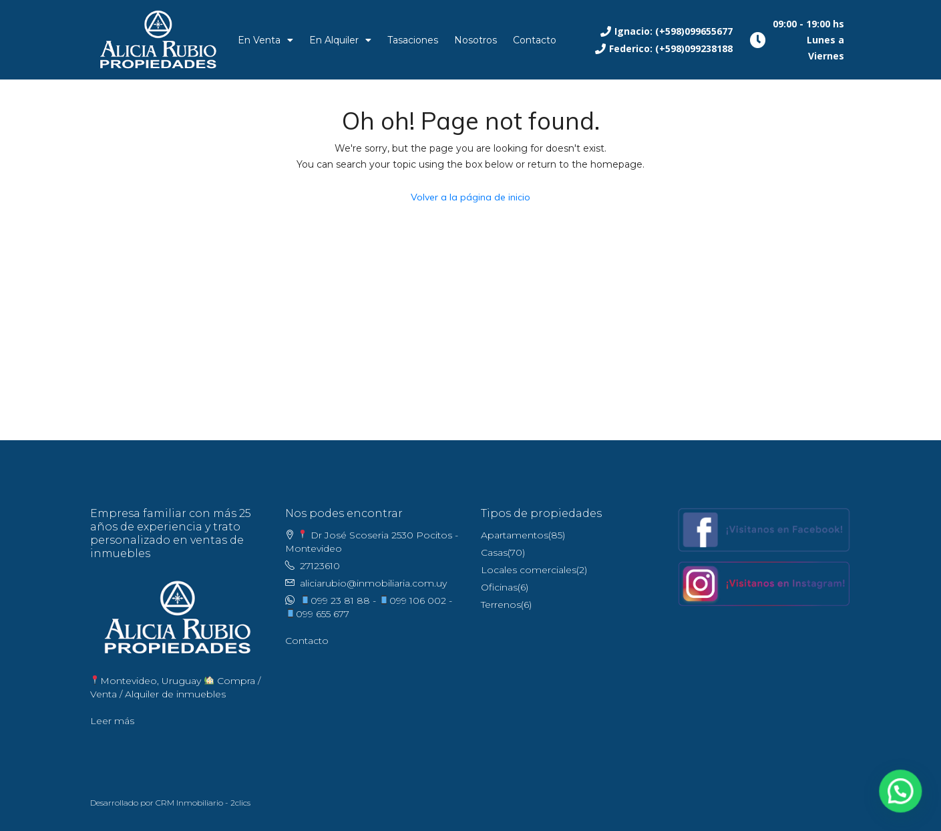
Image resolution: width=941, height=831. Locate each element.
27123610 (320, 566)
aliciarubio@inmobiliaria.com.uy (373, 583)
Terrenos (501, 605)
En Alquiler (340, 40)
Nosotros (475, 40)
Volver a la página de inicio (470, 197)
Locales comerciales (528, 570)
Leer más (112, 721)
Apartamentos (514, 535)
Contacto (534, 40)
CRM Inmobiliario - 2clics (203, 803)
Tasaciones (412, 40)
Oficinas (499, 587)
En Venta (265, 40)
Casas (494, 552)
